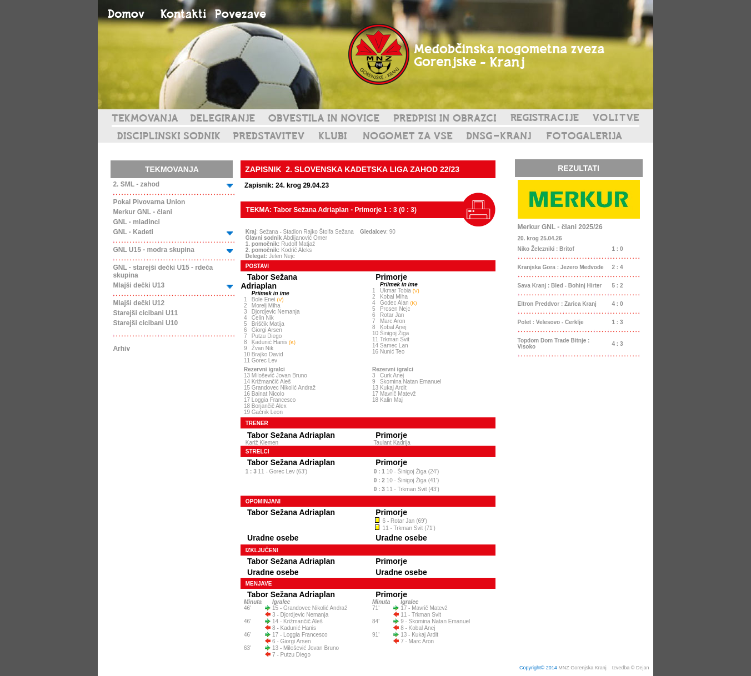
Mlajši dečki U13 (138, 285)
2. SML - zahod (136, 184)
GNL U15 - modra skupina (153, 250)
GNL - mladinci (136, 222)
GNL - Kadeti (133, 232)
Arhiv (121, 348)
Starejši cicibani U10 (145, 323)
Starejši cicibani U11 (145, 313)
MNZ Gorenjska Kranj (582, 667)
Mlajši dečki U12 (138, 303)
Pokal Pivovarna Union (149, 202)
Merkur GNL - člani (142, 212)
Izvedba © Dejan (631, 667)
